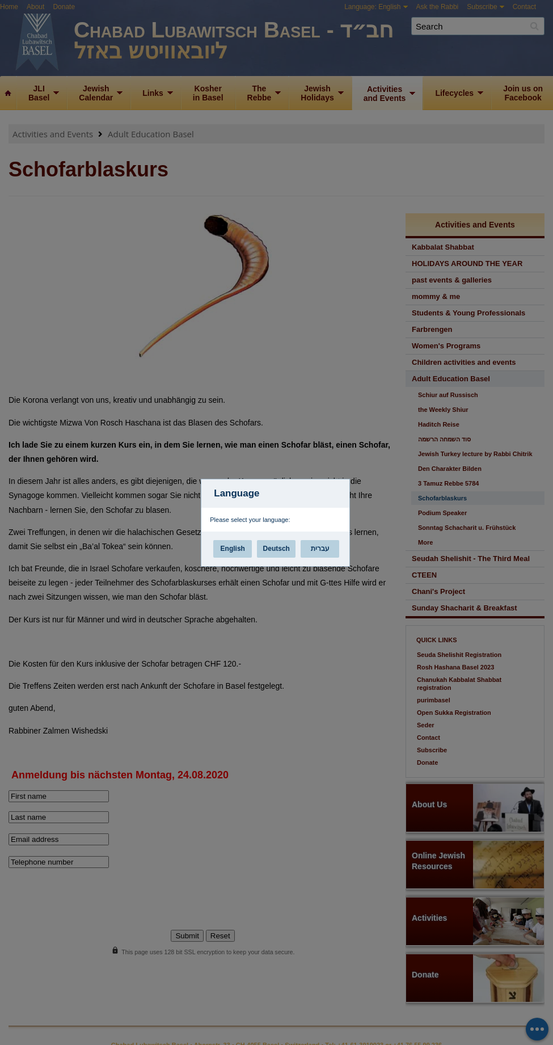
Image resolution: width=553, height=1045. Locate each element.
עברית (320, 549)
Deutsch (276, 549)
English (233, 549)
